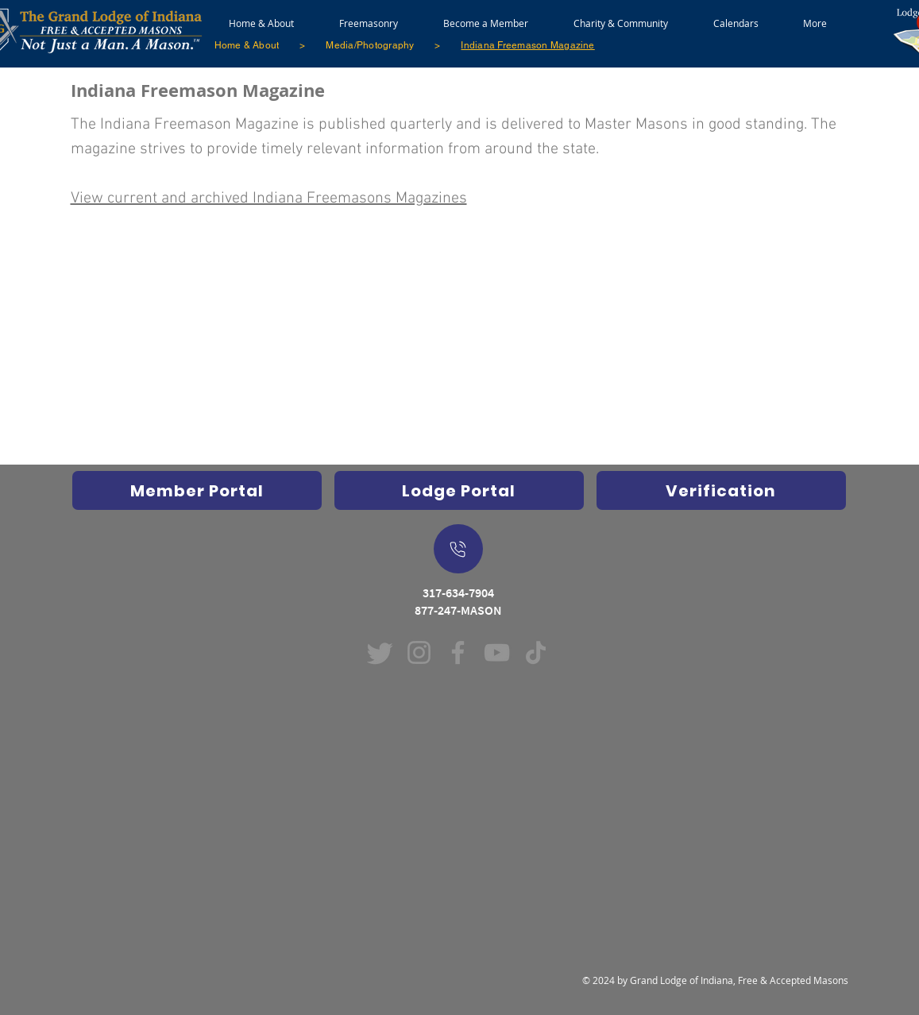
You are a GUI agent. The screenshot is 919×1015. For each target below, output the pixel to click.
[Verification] (721, 490)
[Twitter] (380, 652)
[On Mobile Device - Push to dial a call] (458, 548)
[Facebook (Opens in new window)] (457, 652)
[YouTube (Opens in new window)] (496, 652)
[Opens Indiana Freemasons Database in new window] (197, 490)
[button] (369, 16)
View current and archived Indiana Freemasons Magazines (269, 198)
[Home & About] (247, 45)
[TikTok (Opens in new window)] (535, 652)
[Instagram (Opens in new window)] (419, 652)
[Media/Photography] (370, 45)
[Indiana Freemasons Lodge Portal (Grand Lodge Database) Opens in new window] (459, 490)
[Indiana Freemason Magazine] (527, 45)
